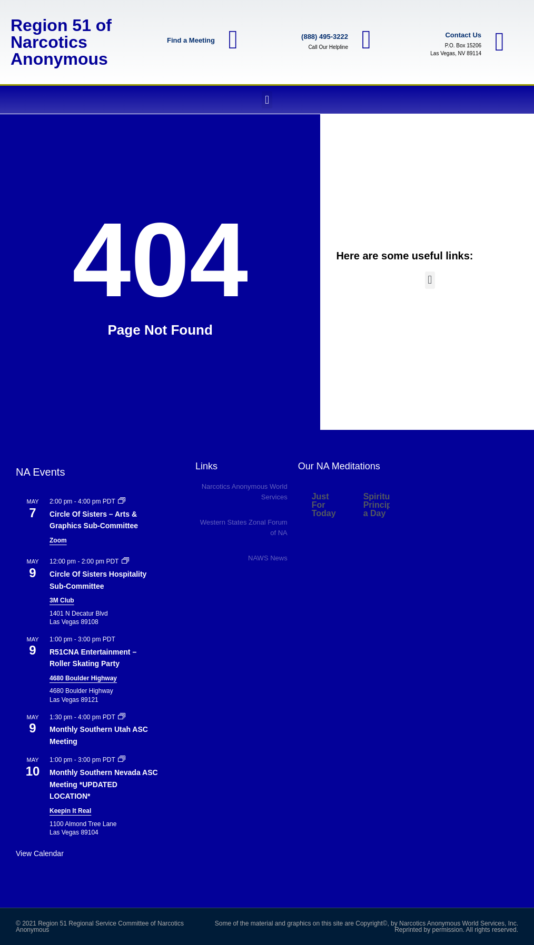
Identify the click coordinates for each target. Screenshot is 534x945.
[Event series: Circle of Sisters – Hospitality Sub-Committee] (125, 561)
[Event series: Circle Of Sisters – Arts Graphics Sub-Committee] (121, 501)
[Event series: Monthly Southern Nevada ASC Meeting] (121, 759)
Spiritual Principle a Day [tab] (381, 505)
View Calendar (40, 853)
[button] (267, 99)
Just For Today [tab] (324, 505)
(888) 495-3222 (324, 37)
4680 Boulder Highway (83, 678)
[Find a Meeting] (233, 40)
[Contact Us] (500, 42)
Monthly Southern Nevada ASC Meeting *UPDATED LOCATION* (104, 784)
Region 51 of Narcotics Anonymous (61, 42)
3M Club (62, 600)
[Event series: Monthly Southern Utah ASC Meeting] (121, 717)
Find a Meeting (191, 40)
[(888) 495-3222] (366, 40)
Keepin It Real (70, 811)
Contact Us (463, 35)
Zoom (58, 540)
